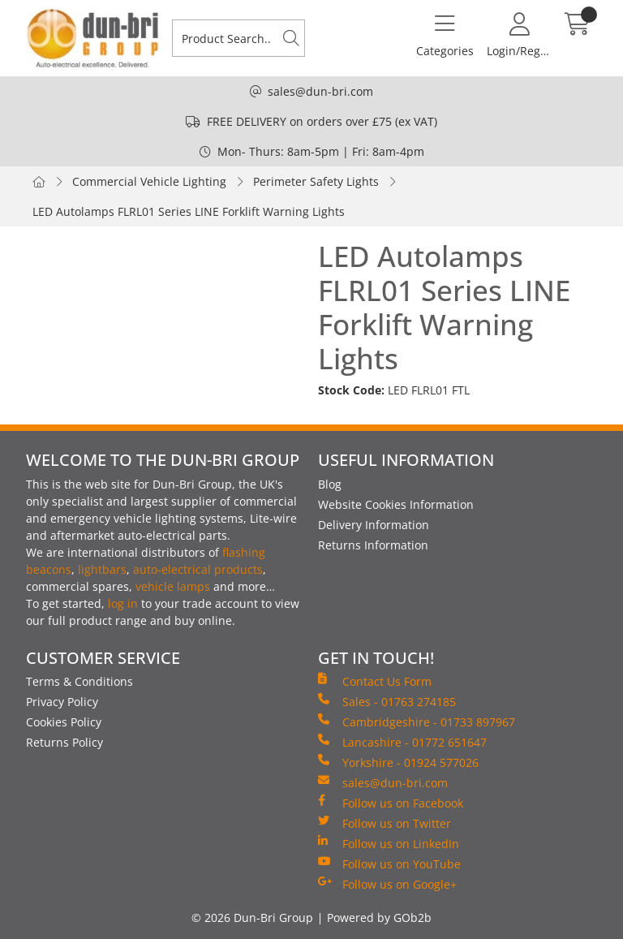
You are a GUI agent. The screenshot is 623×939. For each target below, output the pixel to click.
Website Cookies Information (396, 504)
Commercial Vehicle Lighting (149, 181)
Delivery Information (373, 524)
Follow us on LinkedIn (388, 843)
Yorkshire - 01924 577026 (398, 762)
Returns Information (373, 545)
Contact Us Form (375, 681)
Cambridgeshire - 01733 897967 (416, 721)
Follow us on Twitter (384, 823)
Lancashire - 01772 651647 (402, 742)
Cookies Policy (63, 722)
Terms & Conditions (79, 681)
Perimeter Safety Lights (316, 181)
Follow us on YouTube (389, 863)
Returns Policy (64, 742)
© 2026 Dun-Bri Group (252, 917)
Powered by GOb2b (379, 917)
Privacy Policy (62, 701)
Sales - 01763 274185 (387, 701)
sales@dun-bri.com (320, 91)
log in (123, 603)
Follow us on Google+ (387, 884)
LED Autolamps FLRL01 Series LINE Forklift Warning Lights (188, 211)
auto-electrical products (198, 569)
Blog (330, 484)
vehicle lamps (172, 586)
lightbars (102, 569)
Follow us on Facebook (390, 803)
